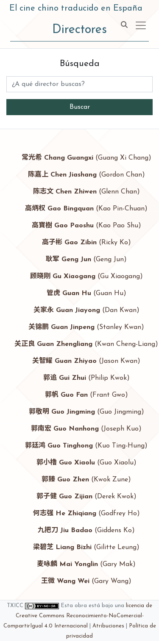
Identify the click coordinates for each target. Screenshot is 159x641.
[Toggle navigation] (140, 25)
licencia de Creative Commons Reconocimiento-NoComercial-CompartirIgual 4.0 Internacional (78, 616)
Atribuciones (108, 626)
